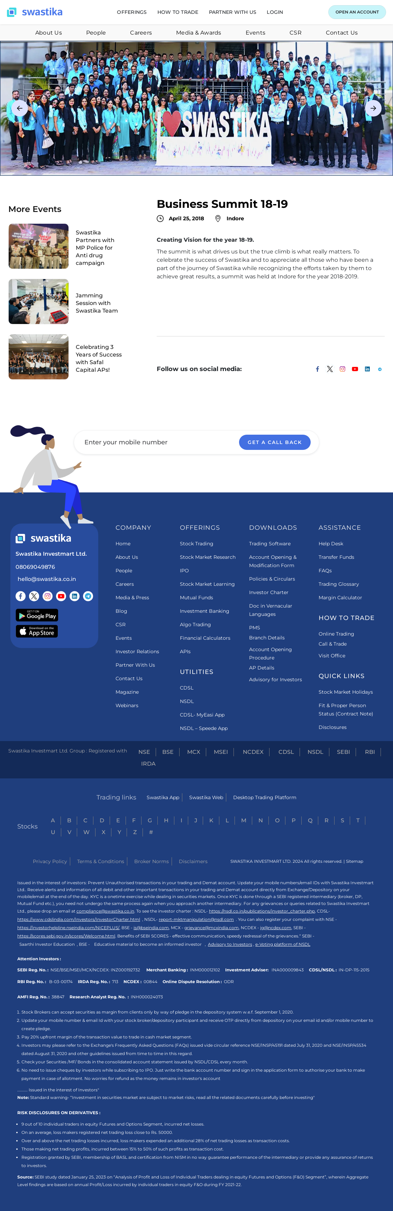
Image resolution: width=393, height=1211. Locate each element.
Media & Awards (198, 32)
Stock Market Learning (207, 584)
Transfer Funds (336, 557)
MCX (193, 752)
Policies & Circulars (272, 579)
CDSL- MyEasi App (202, 715)
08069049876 (35, 567)
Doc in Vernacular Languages (270, 610)
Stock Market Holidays (346, 692)
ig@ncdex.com (275, 927)
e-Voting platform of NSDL (282, 944)
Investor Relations (137, 651)
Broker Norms (151, 861)
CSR (296, 32)
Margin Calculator (340, 597)
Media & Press (132, 597)
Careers (141, 32)
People (96, 32)
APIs (185, 651)
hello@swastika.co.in (47, 579)
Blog (121, 611)
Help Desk (331, 543)
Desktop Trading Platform (264, 797)
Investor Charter (269, 592)
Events (256, 32)
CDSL (186, 688)
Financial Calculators (205, 638)
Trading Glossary (339, 584)
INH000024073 (147, 996)
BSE (168, 752)
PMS (254, 628)
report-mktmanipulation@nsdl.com (196, 919)
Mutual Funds (196, 597)
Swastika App (163, 797)
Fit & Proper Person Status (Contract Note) (346, 709)
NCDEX (253, 752)
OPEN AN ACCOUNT (357, 12)
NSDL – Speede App (204, 728)
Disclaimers (193, 861)
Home (123, 543)
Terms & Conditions (100, 861)
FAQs (325, 570)
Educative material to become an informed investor (148, 944)
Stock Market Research (208, 557)
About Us (48, 32)
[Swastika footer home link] (43, 538)
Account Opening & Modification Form (272, 561)
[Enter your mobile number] (196, 442)
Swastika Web (206, 797)
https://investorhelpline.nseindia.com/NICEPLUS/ (68, 927)
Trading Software (270, 543)
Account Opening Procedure (270, 653)
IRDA (148, 763)
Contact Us (342, 32)
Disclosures (333, 727)
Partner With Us (135, 665)
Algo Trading (195, 624)
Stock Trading (196, 543)
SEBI (343, 752)
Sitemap (354, 861)
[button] (132, 12)
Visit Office (332, 656)
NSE (144, 752)
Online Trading (336, 634)
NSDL (187, 701)
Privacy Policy (50, 861)
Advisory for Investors (275, 679)
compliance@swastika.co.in (105, 911)
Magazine (127, 692)
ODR (229, 981)
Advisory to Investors (230, 944)
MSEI (221, 752)
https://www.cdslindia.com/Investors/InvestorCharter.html (78, 919)
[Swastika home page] (34, 12)
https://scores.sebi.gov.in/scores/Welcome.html (66, 936)
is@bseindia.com (151, 927)
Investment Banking (204, 611)
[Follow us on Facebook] (21, 596)
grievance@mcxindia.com (211, 927)
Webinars (127, 705)
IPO (184, 570)
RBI (370, 752)
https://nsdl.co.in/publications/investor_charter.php (262, 911)
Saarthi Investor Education (47, 944)
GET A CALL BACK (275, 442)
